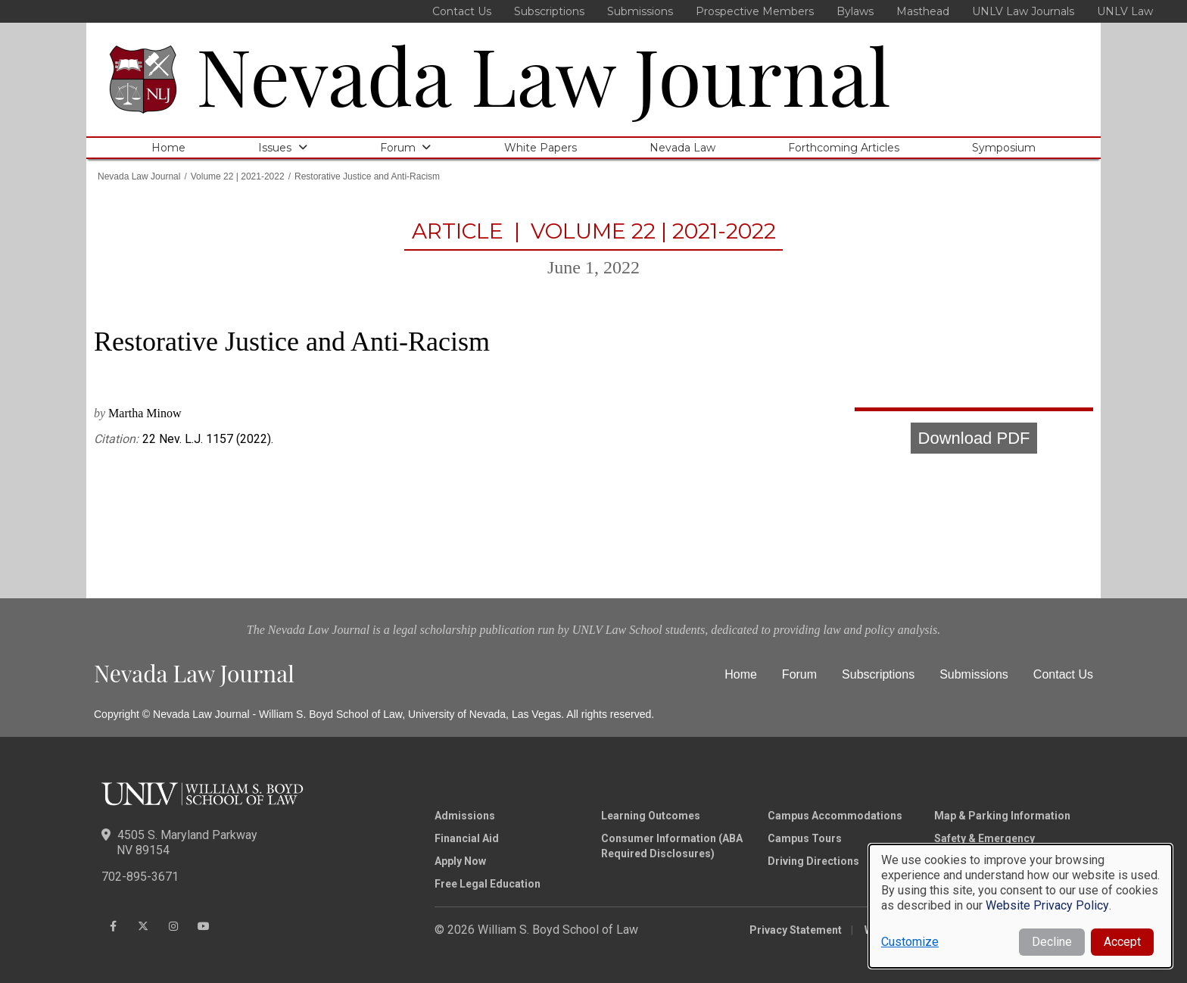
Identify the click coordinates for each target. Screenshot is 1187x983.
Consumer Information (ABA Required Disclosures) (672, 846)
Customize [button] (910, 942)
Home (168, 147)
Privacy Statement (795, 930)
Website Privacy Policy (1047, 905)
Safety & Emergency (984, 838)
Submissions (640, 11)
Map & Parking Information (1002, 816)
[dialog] (1020, 906)
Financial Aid (467, 838)
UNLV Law (1125, 11)
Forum (398, 147)
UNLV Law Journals (1023, 11)
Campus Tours (805, 838)
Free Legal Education (488, 884)
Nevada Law (682, 147)
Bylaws (855, 11)
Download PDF (974, 438)
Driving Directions (813, 861)
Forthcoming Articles (843, 147)
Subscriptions (549, 11)
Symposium (1004, 147)
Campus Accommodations (835, 816)
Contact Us (461, 11)
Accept (1122, 942)
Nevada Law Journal (543, 73)
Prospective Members (755, 11)
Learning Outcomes (650, 816)
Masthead (922, 11)
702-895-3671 (140, 876)
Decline (1052, 942)
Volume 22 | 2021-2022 (238, 176)
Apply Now (460, 861)
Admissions (465, 816)
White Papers (540, 147)
